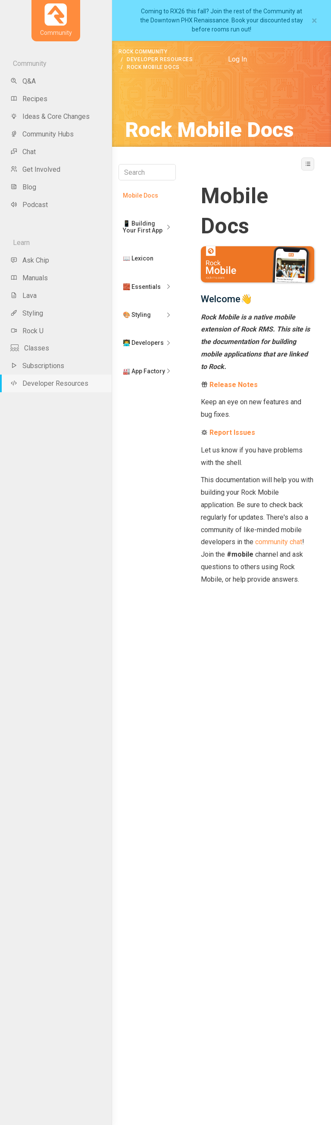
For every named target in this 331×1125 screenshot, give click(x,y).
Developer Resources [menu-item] (49, 383)
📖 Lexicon (138, 258)
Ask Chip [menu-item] (29, 260)
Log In (237, 59)
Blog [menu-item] (23, 187)
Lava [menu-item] (23, 295)
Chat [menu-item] (23, 152)
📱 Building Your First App (142, 226)
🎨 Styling (137, 314)
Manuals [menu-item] (29, 278)
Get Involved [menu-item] (35, 169)
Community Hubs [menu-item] (42, 134)
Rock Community (143, 52)
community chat (278, 542)
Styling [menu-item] (26, 313)
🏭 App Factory (144, 371)
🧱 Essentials (142, 286)
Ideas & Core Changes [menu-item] (50, 116)
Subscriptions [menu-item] (37, 366)
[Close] (314, 20)
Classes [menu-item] (29, 348)
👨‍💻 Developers (143, 342)
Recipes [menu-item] (28, 99)
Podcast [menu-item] (29, 205)
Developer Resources (160, 59)
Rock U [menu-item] (27, 331)
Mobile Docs (140, 195)
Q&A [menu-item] (23, 81)
